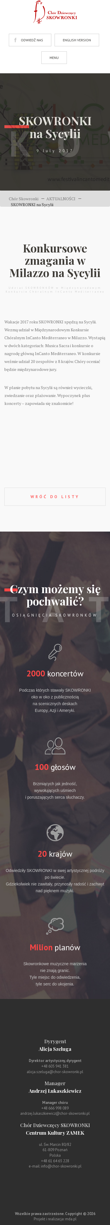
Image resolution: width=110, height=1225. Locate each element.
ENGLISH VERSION (77, 40)
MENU (54, 57)
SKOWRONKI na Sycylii (32, 204)
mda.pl (71, 1218)
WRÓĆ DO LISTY (55, 496)
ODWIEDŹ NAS (32, 40)
